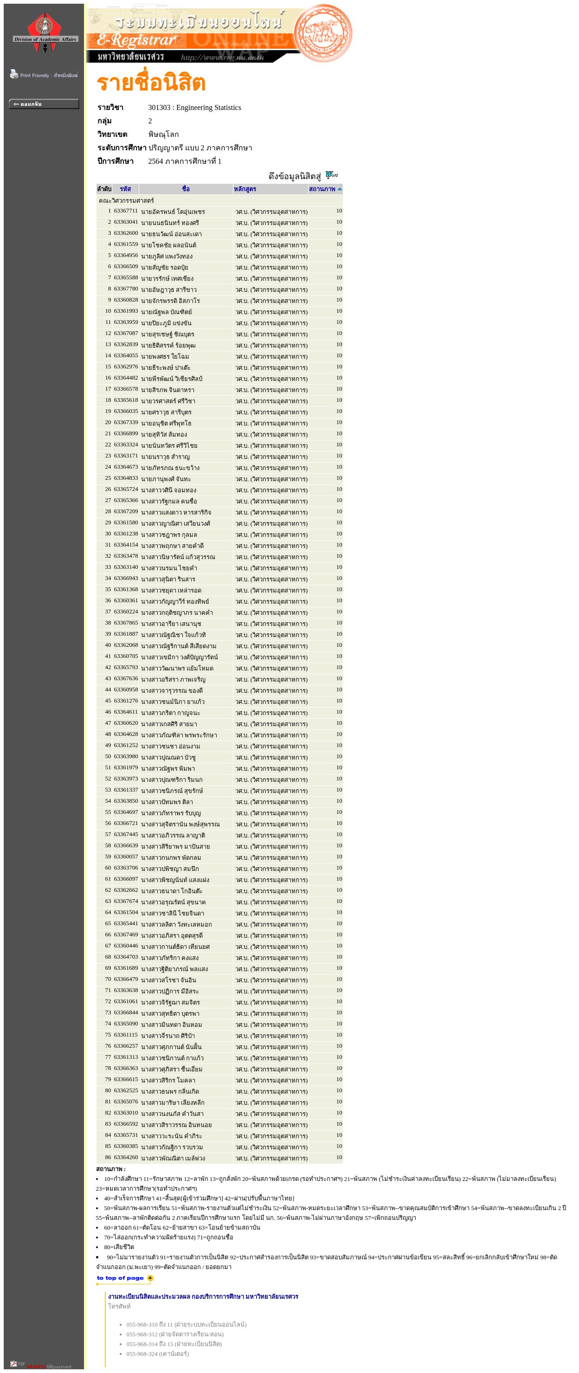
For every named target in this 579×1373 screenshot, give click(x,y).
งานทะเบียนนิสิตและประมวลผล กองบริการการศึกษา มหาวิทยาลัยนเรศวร (203, 1296)
